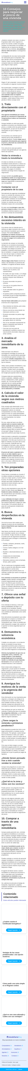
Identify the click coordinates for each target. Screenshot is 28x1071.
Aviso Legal (15, 1062)
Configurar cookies (16, 1065)
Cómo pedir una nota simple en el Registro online (14, 984)
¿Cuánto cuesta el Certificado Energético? (12, 923)
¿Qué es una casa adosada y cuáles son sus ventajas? (14, 1015)
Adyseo (20, 1069)
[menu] (25, 2)
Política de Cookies (6, 1065)
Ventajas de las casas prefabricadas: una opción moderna (13, 955)
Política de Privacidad (7, 1062)
